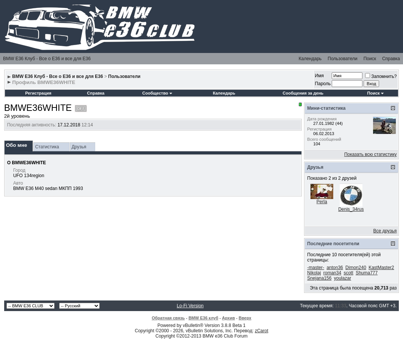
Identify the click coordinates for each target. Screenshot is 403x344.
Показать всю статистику (370, 154)
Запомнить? (381, 76)
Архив (228, 318)
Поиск (370, 58)
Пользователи (342, 58)
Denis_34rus (351, 209)
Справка (391, 58)
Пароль (323, 83)
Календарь (310, 58)
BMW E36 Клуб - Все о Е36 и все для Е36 (47, 58)
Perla (322, 201)
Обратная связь (168, 318)
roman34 (332, 273)
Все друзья (385, 230)
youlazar (342, 278)
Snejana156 (319, 278)
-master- (315, 267)
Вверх (244, 318)
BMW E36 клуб (203, 318)
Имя (319, 75)
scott (348, 273)
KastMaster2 (381, 267)
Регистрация (38, 93)
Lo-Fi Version (190, 305)
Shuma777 (367, 273)
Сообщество (157, 93)
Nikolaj (314, 273)
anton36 (334, 267)
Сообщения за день (303, 93)
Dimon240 (355, 267)
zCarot (261, 330)
